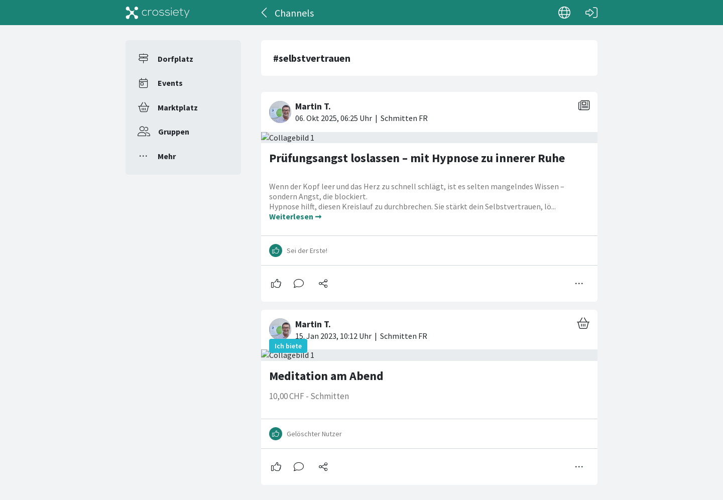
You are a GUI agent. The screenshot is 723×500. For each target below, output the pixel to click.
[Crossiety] (157, 12)
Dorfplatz (175, 59)
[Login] (591, 12)
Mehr (167, 156)
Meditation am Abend (326, 376)
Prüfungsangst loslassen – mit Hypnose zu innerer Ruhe (417, 158)
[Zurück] (265, 12)
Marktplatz (178, 107)
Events (170, 83)
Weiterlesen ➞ (295, 216)
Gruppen (173, 132)
